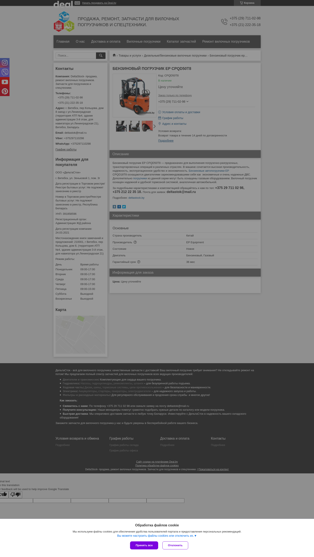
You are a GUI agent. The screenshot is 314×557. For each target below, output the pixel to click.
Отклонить (175, 545)
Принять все (144, 545)
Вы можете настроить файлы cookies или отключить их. (155, 535)
